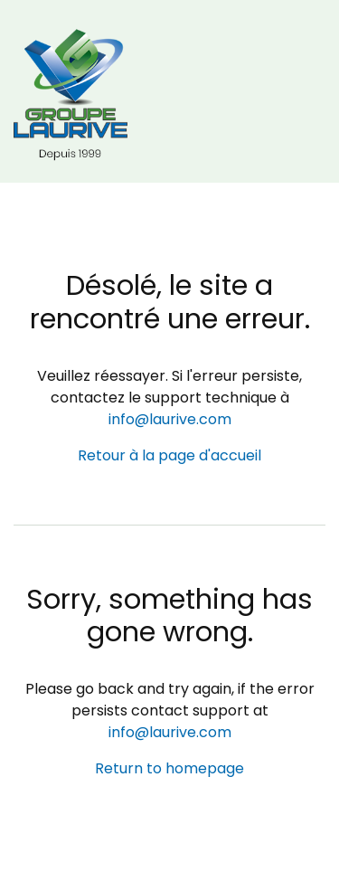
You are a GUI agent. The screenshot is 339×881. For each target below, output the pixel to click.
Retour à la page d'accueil (169, 455)
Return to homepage (169, 768)
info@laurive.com (169, 419)
